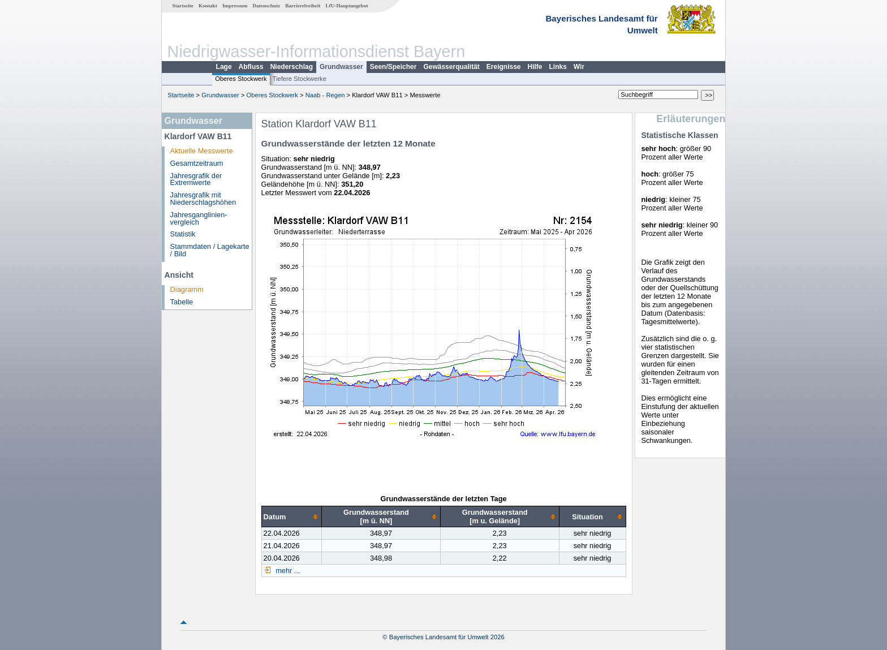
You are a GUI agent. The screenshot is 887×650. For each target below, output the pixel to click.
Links (558, 67)
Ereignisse (503, 67)
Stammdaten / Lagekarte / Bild (209, 250)
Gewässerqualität (451, 67)
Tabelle (181, 302)
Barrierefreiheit (302, 5)
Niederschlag (291, 67)
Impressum (234, 5)
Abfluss (251, 67)
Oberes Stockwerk (240, 78)
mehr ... (287, 570)
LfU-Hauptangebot (346, 5)
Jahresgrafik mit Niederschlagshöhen (203, 198)
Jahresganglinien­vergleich (198, 218)
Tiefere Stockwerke (299, 78)
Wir (579, 67)
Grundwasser (341, 67)
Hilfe (535, 67)
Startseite (183, 5)
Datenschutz (267, 5)
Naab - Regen (325, 95)
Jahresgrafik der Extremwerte (196, 179)
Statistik (183, 234)
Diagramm (187, 289)
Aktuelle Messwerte (201, 151)
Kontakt (208, 5)
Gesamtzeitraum (196, 163)
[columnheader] (291, 516)
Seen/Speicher (393, 67)
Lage (224, 67)
